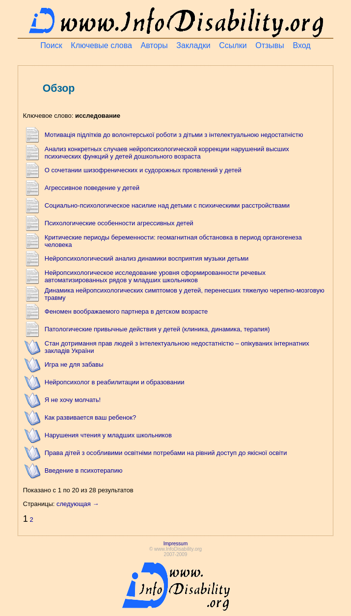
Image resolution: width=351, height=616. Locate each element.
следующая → (77, 504)
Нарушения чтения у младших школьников (108, 435)
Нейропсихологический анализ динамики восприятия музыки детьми (147, 258)
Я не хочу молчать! (73, 399)
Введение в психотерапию (84, 470)
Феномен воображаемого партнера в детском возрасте (126, 311)
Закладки (193, 45)
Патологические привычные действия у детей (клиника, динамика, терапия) (157, 329)
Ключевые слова (101, 45)
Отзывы (269, 45)
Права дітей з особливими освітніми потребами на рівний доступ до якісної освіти (166, 452)
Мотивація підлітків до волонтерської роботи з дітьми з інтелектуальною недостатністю (174, 134)
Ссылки (232, 45)
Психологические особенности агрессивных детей (119, 223)
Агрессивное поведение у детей (92, 187)
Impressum (175, 543)
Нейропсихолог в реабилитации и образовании (115, 382)
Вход (301, 45)
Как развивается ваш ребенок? (90, 417)
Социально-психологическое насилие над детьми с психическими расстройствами (167, 205)
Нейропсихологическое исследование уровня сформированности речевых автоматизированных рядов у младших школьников (155, 276)
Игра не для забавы (74, 364)
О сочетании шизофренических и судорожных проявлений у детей (143, 170)
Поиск (51, 45)
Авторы (153, 45)
